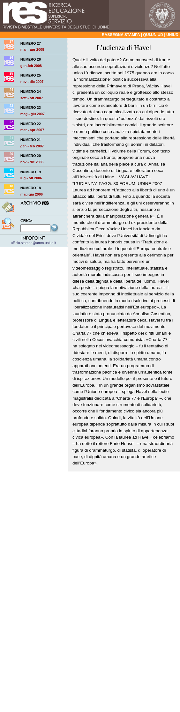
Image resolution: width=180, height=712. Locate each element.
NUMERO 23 (30, 107)
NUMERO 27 (30, 43)
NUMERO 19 (30, 172)
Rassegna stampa (121, 35)
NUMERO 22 (30, 124)
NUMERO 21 (30, 140)
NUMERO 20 (30, 156)
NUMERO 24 (30, 91)
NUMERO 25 (30, 75)
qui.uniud (153, 35)
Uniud (172, 35)
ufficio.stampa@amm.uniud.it (33, 241)
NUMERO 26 (30, 59)
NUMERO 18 (30, 188)
